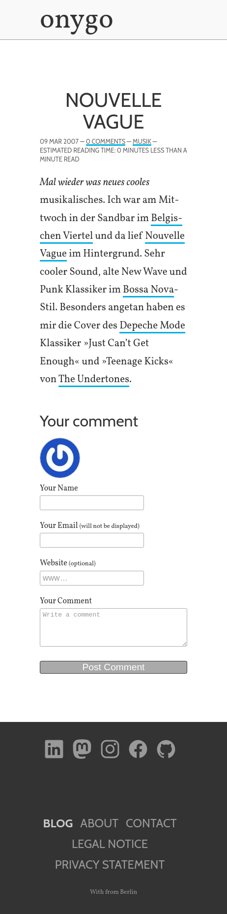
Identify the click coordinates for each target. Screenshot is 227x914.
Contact (151, 823)
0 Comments (105, 141)
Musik (142, 141)
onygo (75, 20)
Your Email (90, 526)
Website (68, 563)
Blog (58, 823)
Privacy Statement (110, 864)
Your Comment (66, 601)
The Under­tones (93, 379)
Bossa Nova (148, 290)
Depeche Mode (152, 326)
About (99, 823)
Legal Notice (110, 844)
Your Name (59, 488)
